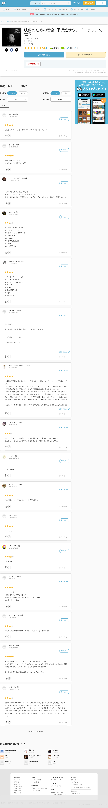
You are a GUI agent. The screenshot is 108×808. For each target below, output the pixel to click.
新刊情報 (16, 782)
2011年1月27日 (13, 425)
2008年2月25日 (13, 648)
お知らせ (73, 779)
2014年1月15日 (13, 263)
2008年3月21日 (13, 147)
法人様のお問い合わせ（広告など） (80, 787)
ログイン (101, 3)
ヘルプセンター (75, 782)
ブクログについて (56, 779)
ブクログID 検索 (35, 790)
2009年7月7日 (13, 486)
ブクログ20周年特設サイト (58, 794)
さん (11, 114)
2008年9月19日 (13, 548)
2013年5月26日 (13, 312)
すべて (4, 105)
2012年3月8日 (13, 367)
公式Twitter (74, 791)
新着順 (23, 93)
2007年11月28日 (14, 689)
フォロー (64, 119)
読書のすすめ (17, 793)
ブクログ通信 (17, 790)
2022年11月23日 (14, 180)
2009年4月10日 (13, 517)
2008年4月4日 (13, 617)
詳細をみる (63, 136)
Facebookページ (75, 793)
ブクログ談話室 (18, 786)
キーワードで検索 (36, 779)
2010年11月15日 (14, 458)
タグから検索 (35, 782)
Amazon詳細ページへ (86, 55)
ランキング (17, 779)
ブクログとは (76, 3)
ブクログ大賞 (17, 788)
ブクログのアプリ (56, 786)
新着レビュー (17, 784)
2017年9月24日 (13, 214)
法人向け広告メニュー (77, 784)
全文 (66, 93)
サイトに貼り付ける (12, 70)
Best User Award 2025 (57, 792)
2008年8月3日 (13, 578)
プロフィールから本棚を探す (39, 788)
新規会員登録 (89, 3)
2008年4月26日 (13, 116)
